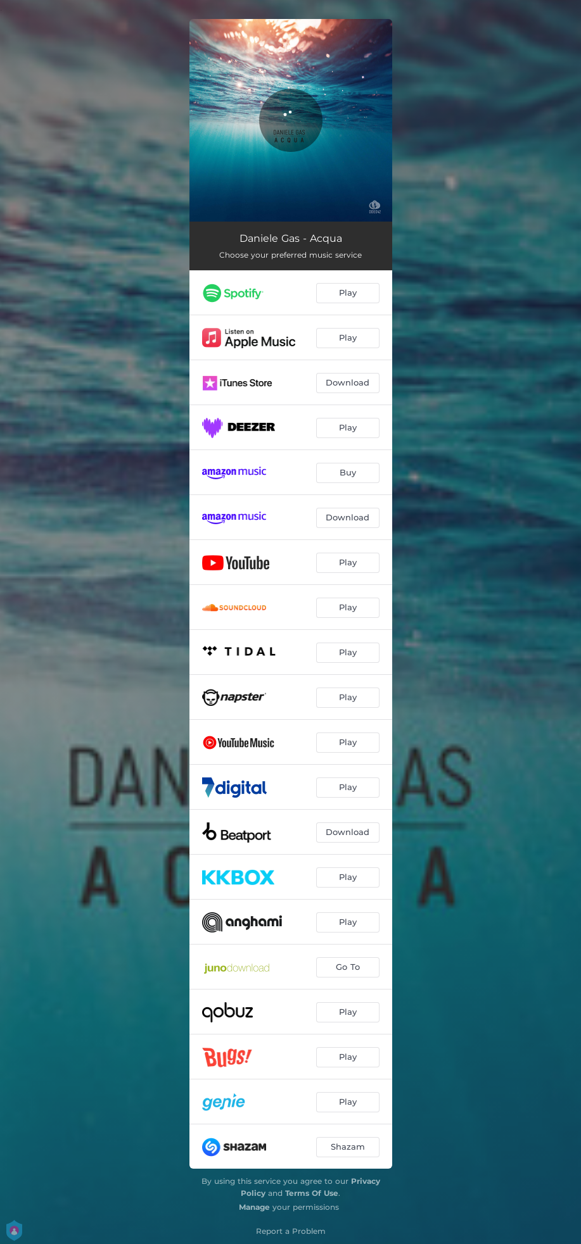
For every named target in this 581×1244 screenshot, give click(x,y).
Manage (254, 1207)
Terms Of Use (311, 1193)
